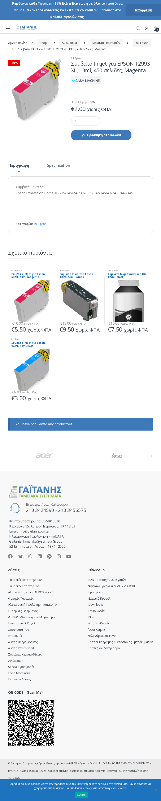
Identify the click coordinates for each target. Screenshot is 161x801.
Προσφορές (96, 592)
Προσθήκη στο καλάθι (104, 135)
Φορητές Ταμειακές (21, 598)
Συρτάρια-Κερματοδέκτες (25, 654)
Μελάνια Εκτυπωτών (106, 43)
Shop (43, 43)
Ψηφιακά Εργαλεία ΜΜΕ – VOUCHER (113, 586)
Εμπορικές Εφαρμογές (23, 611)
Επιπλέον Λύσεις (19, 679)
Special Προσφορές (21, 667)
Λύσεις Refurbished (21, 648)
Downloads (96, 605)
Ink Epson (141, 43)
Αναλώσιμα (69, 43)
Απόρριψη (143, 10)
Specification (58, 165)
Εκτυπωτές (15, 636)
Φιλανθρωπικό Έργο (102, 636)
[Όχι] (156, 790)
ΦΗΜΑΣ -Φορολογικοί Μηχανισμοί (32, 617)
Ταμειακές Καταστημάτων (25, 580)
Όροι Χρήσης (96, 630)
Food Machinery (19, 673)
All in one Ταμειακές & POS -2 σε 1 (31, 592)
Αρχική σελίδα (17, 43)
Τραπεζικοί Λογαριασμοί (104, 648)
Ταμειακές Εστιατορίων (23, 586)
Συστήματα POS (18, 630)
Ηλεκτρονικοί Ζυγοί (21, 623)
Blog (91, 617)
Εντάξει (81, 794)
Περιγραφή (18, 165)
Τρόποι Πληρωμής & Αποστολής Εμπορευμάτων (120, 642)
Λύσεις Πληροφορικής (23, 642)
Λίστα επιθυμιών (99, 623)
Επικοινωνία (96, 611)
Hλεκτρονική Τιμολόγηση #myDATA (32, 605)
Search (138, 28)
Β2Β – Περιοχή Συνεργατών (107, 580)
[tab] (18, 167)
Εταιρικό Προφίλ (99, 598)
